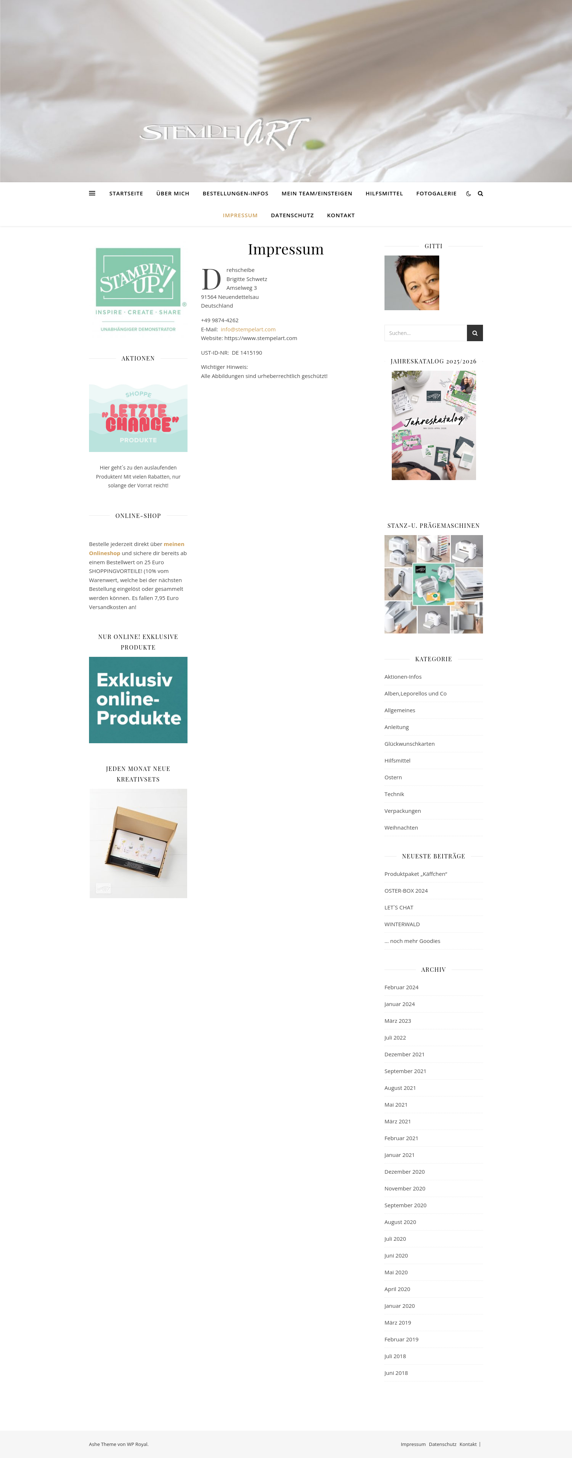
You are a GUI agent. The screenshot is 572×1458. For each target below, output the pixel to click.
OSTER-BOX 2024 (406, 890)
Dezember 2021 (404, 1054)
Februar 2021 (401, 1138)
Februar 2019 (401, 1339)
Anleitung (396, 726)
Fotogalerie (436, 193)
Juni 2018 (396, 1372)
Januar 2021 (399, 1154)
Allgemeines (400, 710)
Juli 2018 (395, 1356)
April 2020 (397, 1289)
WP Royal (137, 1444)
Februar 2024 (401, 987)
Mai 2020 (396, 1272)
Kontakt (341, 215)
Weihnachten (401, 827)
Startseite (126, 193)
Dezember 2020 (404, 1171)
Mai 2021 (396, 1104)
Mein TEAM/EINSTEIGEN (317, 193)
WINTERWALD (402, 924)
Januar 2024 (399, 1003)
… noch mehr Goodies (412, 940)
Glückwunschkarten (409, 743)
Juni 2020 (396, 1255)
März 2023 (397, 1020)
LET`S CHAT (398, 907)
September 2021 (405, 1071)
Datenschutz (292, 215)
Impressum (240, 215)
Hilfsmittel (384, 193)
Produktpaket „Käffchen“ (415, 873)
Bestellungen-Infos (235, 193)
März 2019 (397, 1322)
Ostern (393, 777)
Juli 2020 (395, 1238)
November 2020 (404, 1188)
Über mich (172, 193)
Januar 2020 (399, 1305)
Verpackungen (402, 810)
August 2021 (400, 1087)
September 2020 (405, 1205)
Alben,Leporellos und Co (415, 693)
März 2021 (397, 1121)
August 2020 (400, 1221)
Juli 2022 (395, 1037)
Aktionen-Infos (403, 676)
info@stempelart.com (248, 329)
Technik (394, 794)
